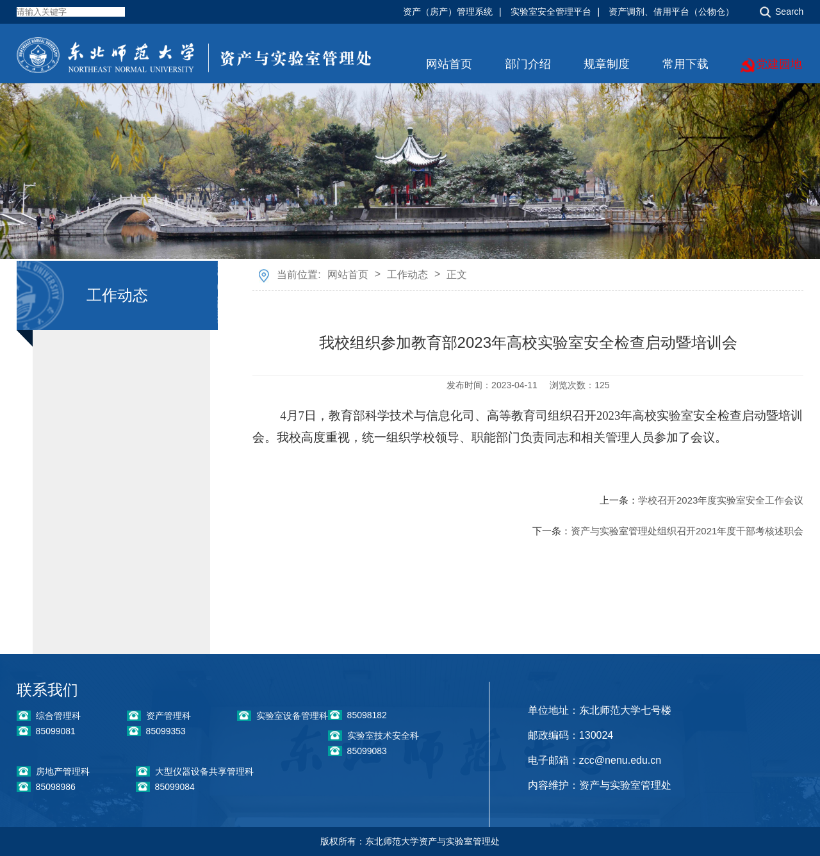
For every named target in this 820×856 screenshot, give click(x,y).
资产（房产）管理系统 (448, 11)
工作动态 (407, 274)
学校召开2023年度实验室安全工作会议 (720, 500)
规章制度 (607, 64)
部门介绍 (528, 64)
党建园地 (779, 64)
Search (789, 11)
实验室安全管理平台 (551, 11)
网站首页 (449, 64)
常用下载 (685, 64)
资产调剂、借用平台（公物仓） (671, 11)
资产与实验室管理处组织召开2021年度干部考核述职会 (687, 530)
